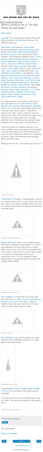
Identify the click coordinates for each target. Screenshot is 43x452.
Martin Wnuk (26, 94)
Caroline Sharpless (18, 87)
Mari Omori (19, 80)
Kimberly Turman (23, 92)
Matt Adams (6, 47)
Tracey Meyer (14, 78)
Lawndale (5, 38)
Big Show (22, 40)
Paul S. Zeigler (17, 97)
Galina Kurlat (31, 64)
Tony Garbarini (7, 338)
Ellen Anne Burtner (26, 50)
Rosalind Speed (7, 90)
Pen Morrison (26, 78)
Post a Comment (9, 433)
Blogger (26, 450)
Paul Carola (11, 52)
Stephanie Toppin (8, 92)
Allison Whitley (14, 94)
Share (5, 422)
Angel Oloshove (7, 80)
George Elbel (6, 242)
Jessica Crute (15, 54)
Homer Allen (29, 47)
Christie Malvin (15, 73)
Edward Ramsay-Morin (19, 83)
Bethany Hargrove (30, 59)
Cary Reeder (12, 85)
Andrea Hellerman (8, 61)
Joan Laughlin (13, 68)
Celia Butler (6, 199)
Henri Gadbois (7, 297)
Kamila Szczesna (22, 90)
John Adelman (26, 104)
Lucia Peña (29, 80)
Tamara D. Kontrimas (16, 64)
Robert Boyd (6, 33)
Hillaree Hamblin (15, 59)
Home (21, 441)
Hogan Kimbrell (23, 61)
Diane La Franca (20, 66)
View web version (21, 446)
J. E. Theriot (35, 90)
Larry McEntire (28, 75)
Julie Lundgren (12, 71)
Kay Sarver (5, 87)
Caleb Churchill (23, 52)
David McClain (15, 75)
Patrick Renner (24, 85)
